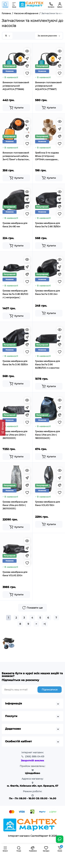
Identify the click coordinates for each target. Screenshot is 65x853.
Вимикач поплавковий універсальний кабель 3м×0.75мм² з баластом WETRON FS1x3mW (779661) (16, 156)
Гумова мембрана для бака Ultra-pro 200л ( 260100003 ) (15, 434)
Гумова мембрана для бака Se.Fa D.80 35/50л (47, 225)
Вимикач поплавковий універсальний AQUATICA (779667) (48, 85)
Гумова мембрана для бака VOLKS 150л (47, 503)
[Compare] (27, 66)
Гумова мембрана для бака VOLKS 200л (15, 574)
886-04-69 (34, 756)
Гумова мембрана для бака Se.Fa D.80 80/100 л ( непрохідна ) (15, 294)
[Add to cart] (16, 107)
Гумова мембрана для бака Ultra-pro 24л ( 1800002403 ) (47, 434)
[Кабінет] (59, 4)
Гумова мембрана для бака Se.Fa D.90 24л (47, 292)
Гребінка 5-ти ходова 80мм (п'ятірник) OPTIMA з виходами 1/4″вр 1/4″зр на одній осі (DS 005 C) (47, 156)
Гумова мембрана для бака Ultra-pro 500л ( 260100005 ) (15, 505)
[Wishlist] (27, 73)
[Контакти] (51, 4)
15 (7, 35)
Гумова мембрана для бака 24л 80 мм (15, 225)
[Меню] (14, 4)
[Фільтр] (2, 428)
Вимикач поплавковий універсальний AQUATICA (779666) (16, 85)
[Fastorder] (27, 58)
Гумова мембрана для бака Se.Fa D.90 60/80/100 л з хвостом (47, 364)
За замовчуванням (49, 35)
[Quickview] (27, 51)
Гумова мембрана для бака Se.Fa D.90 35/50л (15, 363)
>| (45, 623)
